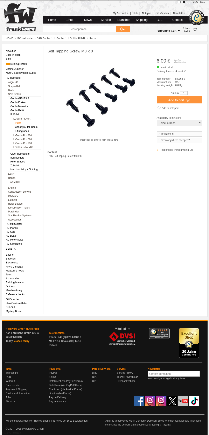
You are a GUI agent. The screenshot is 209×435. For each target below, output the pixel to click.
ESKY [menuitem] (11, 173)
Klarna (52, 377)
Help (135, 13)
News (88, 19)
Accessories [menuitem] (15, 219)
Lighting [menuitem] (12, 199)
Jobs (8, 397)
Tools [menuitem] (9, 274)
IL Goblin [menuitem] (15, 114)
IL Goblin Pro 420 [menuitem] (22, 135)
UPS (94, 381)
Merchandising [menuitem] (14, 290)
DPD (94, 377)
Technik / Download (127, 377)
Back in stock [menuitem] (13, 54)
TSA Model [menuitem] (14, 181)
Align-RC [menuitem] (13, 82)
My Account (121, 13)
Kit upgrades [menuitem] (22, 131)
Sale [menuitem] (8, 58)
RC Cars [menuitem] (10, 231)
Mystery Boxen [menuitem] (14, 311)
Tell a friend (166, 133)
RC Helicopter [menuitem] (13, 77)
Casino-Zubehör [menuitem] (15, 69)
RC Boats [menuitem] (11, 235)
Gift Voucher (162, 13)
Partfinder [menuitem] (13, 211)
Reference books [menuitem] (15, 294)
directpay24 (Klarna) (60, 393)
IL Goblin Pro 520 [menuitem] (22, 139)
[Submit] (123, 29)
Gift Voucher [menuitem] (13, 299)
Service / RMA (125, 372)
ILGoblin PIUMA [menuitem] (21, 118)
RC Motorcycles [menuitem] (14, 239)
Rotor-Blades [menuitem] (18, 161)
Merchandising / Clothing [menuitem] (24, 169)
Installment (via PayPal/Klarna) (66, 381)
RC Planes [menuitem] (12, 227)
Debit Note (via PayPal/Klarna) (66, 385)
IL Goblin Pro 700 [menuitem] (22, 143)
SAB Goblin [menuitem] (14, 94)
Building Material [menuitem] (15, 282)
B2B (159, 19)
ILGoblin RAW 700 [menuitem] (23, 147)
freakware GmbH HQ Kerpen (22, 328)
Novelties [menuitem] (11, 51)
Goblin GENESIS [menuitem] (20, 98)
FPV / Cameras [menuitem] (14, 266)
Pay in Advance (57, 401)
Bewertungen (80, 420)
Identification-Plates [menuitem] (19, 207)
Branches (123, 19)
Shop (70, 19)
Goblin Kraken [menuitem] (18, 102)
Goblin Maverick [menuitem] (19, 106)
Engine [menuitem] (12, 187)
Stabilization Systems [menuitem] (20, 215)
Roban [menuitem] (11, 178)
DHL (94, 372)
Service (106, 19)
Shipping (142, 19)
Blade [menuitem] (11, 90)
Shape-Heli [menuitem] (14, 86)
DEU (202, 1)
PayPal (53, 372)
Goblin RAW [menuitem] (17, 110)
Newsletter (179, 13)
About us (10, 401)
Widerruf (10, 381)
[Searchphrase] (79, 29)
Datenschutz (13, 385)
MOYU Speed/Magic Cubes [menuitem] (21, 72)
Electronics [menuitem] (12, 262)
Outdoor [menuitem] (10, 286)
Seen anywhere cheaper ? (174, 140)
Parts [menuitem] (18, 123)
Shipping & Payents (160, 424)
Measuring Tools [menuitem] (15, 270)
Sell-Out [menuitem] (10, 307)
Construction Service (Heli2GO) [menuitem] (19, 193)
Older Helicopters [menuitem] (20, 153)
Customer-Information (18, 393)
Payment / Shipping (16, 389)
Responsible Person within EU (176, 149)
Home (52, 19)
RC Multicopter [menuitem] (14, 224)
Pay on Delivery (57, 397)
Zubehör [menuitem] (15, 165)
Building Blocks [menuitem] (16, 63)
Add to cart (179, 100)
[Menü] (167, 330)
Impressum (12, 372)
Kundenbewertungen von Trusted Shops (28, 420)
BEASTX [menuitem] (11, 248)
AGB (8, 377)
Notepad (146, 13)
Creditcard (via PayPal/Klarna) (65, 389)
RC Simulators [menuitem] (14, 243)
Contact (177, 19)
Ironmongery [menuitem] (17, 157)
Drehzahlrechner (126, 381)
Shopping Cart (169, 30)
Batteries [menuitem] (11, 258)
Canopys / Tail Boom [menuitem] (26, 127)
